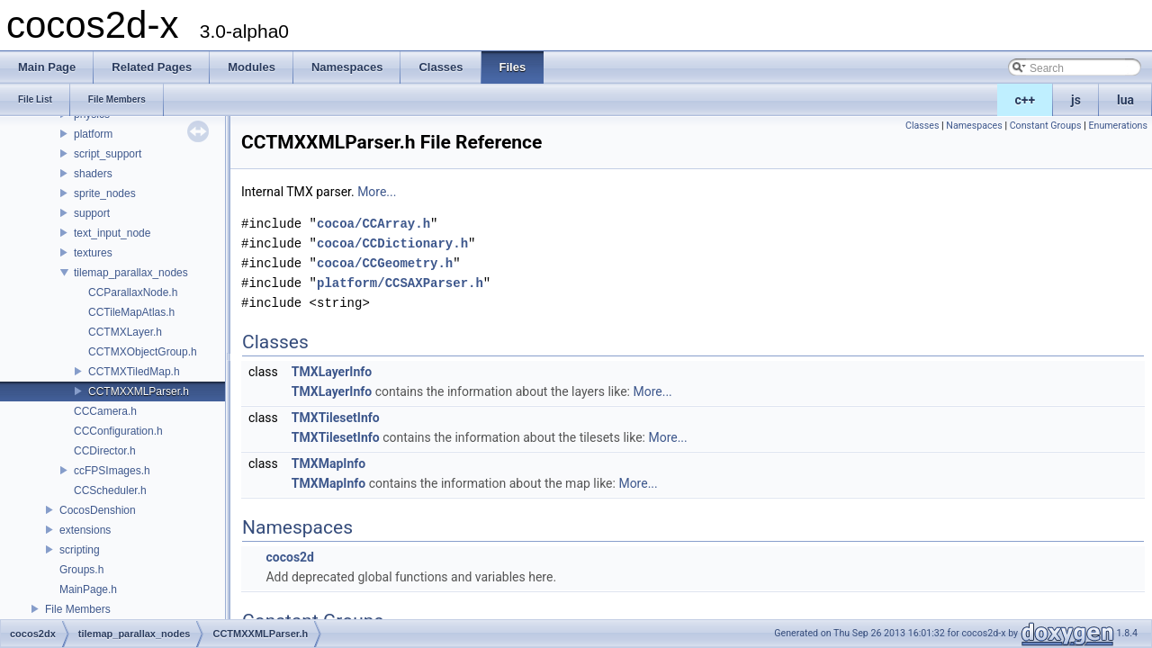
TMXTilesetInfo (336, 417)
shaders (93, 173)
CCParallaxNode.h (132, 292)
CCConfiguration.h (118, 431)
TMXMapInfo (328, 463)
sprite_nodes (105, 193)
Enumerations (1118, 125)
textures (93, 253)
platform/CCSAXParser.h (400, 283)
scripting (79, 550)
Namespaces (974, 125)
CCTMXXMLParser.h (138, 391)
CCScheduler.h (110, 490)
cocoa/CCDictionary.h (392, 243)
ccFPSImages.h (112, 470)
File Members (78, 609)
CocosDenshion (97, 510)
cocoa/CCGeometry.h (385, 263)
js (1076, 100)
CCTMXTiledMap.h (134, 371)
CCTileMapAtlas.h (131, 312)
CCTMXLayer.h (125, 332)
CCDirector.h (105, 451)
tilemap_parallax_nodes (131, 272)
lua (1125, 100)
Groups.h (81, 569)
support (92, 213)
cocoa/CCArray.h (373, 223)
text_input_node (112, 233)
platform (93, 134)
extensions (85, 530)
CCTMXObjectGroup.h (142, 352)
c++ (1025, 100)
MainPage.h (88, 589)
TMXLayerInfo (332, 371)
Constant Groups (1046, 125)
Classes (922, 125)
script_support (107, 154)
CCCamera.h (105, 411)
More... (376, 191)
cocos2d (290, 557)
